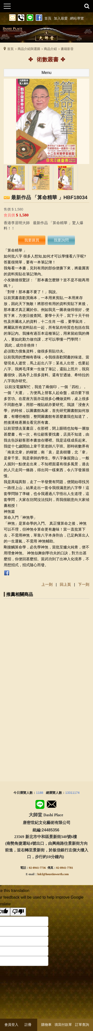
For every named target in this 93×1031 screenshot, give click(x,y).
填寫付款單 (63, 1025)
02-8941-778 (64, 867)
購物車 (46, 1025)
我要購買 (31, 240)
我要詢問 (61, 240)
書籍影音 (67, 49)
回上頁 (65, 584)
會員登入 (11, 1025)
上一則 (47, 584)
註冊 (28, 1025)
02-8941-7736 (37, 867)
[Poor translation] (18, 912)
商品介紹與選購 (29, 49)
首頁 (10, 49)
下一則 (83, 584)
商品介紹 (50, 49)
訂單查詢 (82, 1025)
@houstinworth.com (56, 874)
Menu (46, 72)
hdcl (40, 874)
